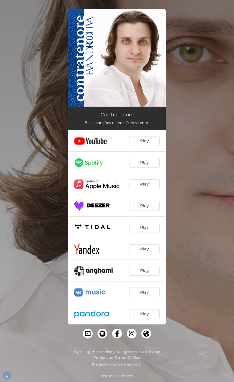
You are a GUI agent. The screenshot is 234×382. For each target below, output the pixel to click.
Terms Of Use (127, 357)
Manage (99, 364)
